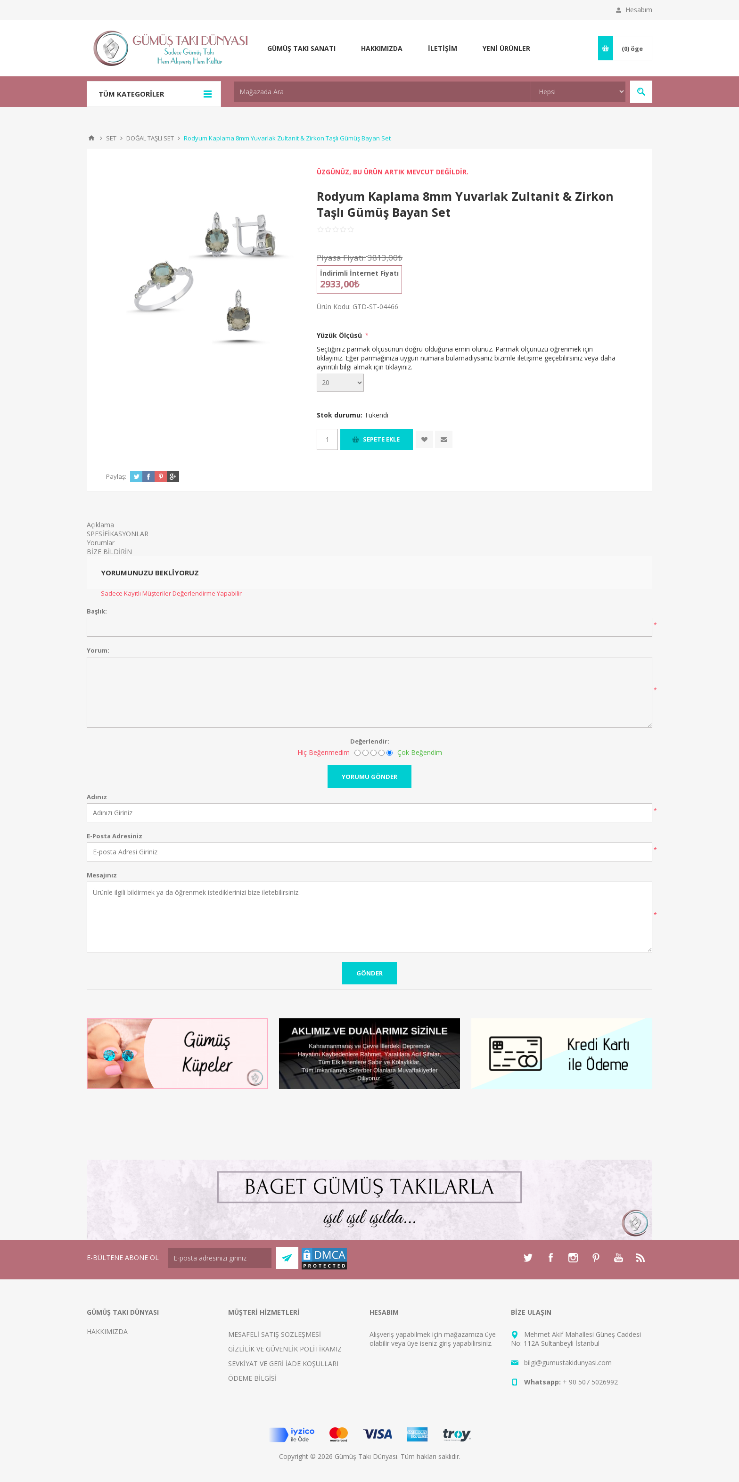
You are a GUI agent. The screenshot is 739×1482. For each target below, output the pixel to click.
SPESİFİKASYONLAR (117, 533)
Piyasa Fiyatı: (341, 257)
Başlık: (97, 611)
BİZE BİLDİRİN (109, 551)
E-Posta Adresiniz (114, 836)
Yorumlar (101, 542)
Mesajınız (102, 875)
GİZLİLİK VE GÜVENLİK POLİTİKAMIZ (285, 1348)
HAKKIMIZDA (107, 1331)
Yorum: (98, 650)
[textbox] (382, 92)
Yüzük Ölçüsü (340, 335)
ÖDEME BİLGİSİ (252, 1378)
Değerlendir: (369, 741)
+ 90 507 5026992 (590, 1381)
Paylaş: (116, 476)
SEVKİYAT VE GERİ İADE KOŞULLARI (283, 1363)
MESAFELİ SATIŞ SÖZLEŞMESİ (274, 1334)
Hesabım (638, 9)
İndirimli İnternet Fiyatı (359, 273)
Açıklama (100, 524)
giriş (445, 1343)
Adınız (97, 797)
